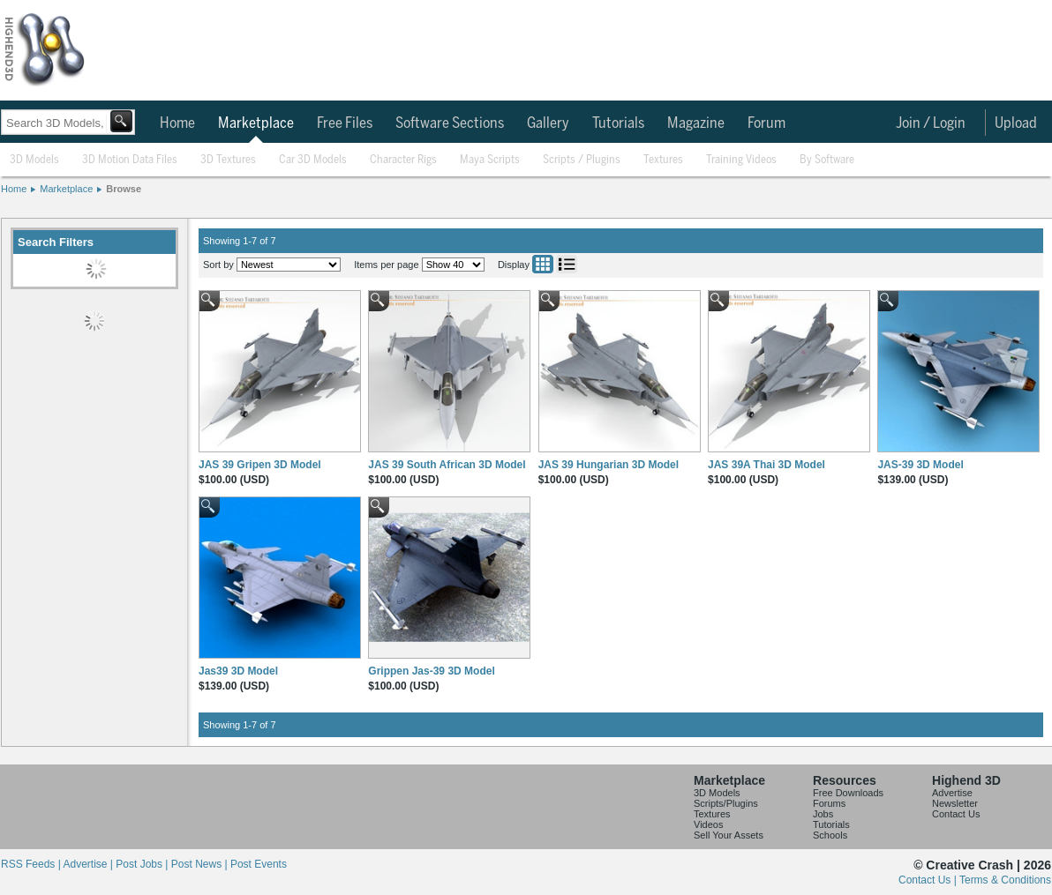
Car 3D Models (313, 160)
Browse (123, 188)
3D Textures (228, 160)
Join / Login (931, 123)
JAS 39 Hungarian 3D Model (608, 465)
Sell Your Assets (728, 835)
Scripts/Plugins (726, 803)
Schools (830, 835)
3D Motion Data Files (129, 160)
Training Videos (741, 160)
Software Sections (449, 123)
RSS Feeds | (32, 864)
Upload (1016, 123)
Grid (542, 264)
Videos (708, 824)
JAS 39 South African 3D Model (446, 465)
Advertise (952, 792)
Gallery (548, 123)
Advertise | (89, 864)
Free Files (344, 123)
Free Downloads (848, 792)
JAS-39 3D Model (920, 465)
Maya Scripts (490, 160)
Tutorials (618, 123)
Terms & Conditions (1005, 880)
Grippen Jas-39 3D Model (431, 671)
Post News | (200, 864)
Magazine (696, 123)
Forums (829, 803)
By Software (827, 160)
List (566, 264)
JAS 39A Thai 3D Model (766, 465)
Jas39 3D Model (238, 671)
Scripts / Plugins (581, 160)
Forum (766, 123)
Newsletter (955, 803)
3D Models (34, 160)
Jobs (823, 814)
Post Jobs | (143, 864)
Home (177, 123)
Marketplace (256, 123)
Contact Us (956, 814)
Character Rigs (403, 160)
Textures (663, 160)
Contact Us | (928, 880)
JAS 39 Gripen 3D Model (260, 465)
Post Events (258, 864)
